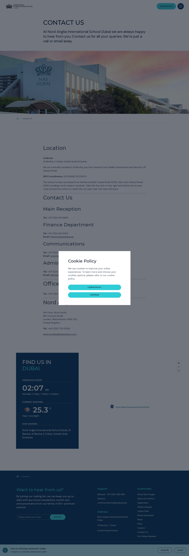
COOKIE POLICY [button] (94, 287)
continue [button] (94, 295)
